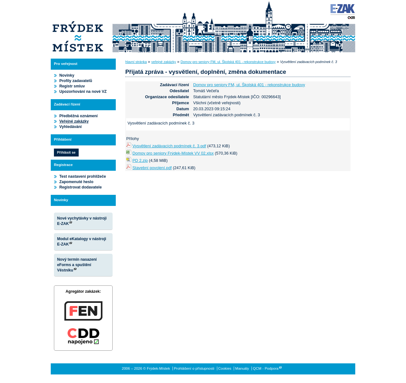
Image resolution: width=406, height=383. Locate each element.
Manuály (242, 368)
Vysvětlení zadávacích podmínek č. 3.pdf (169, 146)
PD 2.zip (140, 160)
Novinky (66, 75)
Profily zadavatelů (75, 81)
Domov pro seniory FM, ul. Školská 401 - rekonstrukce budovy (228, 62)
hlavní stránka (136, 62)
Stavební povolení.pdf (152, 167)
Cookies (225, 368)
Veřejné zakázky (74, 121)
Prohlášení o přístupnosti (194, 368)
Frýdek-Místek (78, 27)
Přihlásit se (66, 152)
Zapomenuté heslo (76, 182)
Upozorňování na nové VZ (83, 91)
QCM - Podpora (265, 368)
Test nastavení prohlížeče (82, 176)
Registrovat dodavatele (80, 187)
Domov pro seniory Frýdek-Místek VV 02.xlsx (173, 153)
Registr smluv (72, 86)
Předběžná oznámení (78, 116)
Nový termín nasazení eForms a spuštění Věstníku (77, 264)
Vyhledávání (70, 126)
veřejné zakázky (163, 62)
